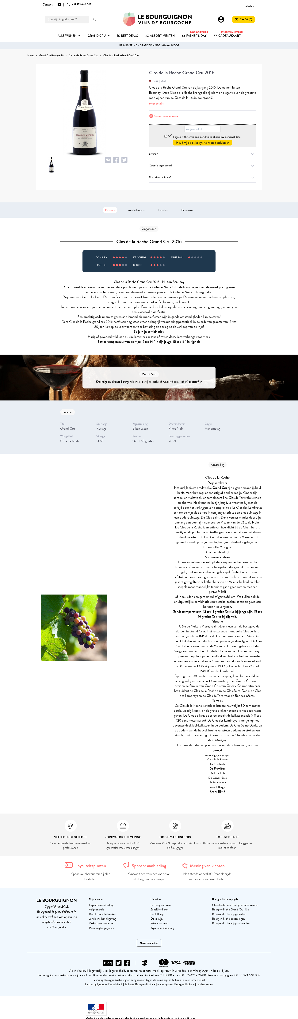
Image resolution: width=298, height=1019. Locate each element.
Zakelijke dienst (159, 909)
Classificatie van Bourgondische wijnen (235, 905)
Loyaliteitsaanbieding (101, 905)
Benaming (187, 210)
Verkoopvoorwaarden (101, 923)
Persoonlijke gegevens (101, 927)
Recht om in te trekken (102, 914)
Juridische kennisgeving (102, 918)
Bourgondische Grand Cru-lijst (230, 909)
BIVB (221, 791)
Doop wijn (157, 918)
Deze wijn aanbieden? (202, 177)
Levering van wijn (161, 905)
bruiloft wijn (157, 914)
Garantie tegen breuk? (202, 166)
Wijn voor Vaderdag (162, 927)
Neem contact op (149, 943)
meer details (156, 103)
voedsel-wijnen (136, 210)
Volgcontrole (96, 909)
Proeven (110, 210)
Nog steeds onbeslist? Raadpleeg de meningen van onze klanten (207, 876)
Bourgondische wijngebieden (229, 914)
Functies (163, 210)
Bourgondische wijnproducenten (231, 923)
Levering (202, 154)
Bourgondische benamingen (228, 918)
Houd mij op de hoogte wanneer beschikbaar (202, 142)
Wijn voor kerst (159, 923)
